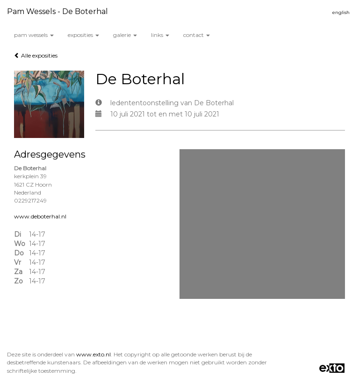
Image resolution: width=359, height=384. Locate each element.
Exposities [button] (83, 34)
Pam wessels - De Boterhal (57, 11)
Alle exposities (35, 55)
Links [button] (160, 34)
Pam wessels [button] (34, 34)
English (341, 12)
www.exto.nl (93, 354)
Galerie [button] (125, 34)
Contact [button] (196, 34)
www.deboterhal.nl (40, 216)
